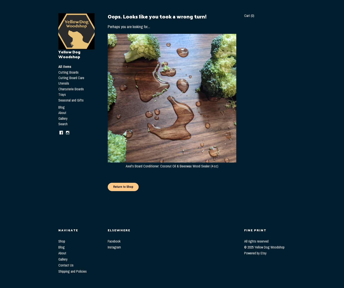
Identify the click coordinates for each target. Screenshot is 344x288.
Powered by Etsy (255, 253)
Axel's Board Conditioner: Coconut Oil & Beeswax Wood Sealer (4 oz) (172, 163)
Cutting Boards (68, 72)
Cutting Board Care (71, 77)
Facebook (114, 241)
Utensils (63, 83)
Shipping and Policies (72, 271)
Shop (61, 241)
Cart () (249, 15)
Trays (62, 94)
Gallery (63, 118)
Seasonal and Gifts (71, 100)
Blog (61, 107)
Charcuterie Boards (71, 89)
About (62, 112)
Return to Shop (123, 187)
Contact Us (65, 265)
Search (63, 123)
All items (64, 66)
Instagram (114, 247)
